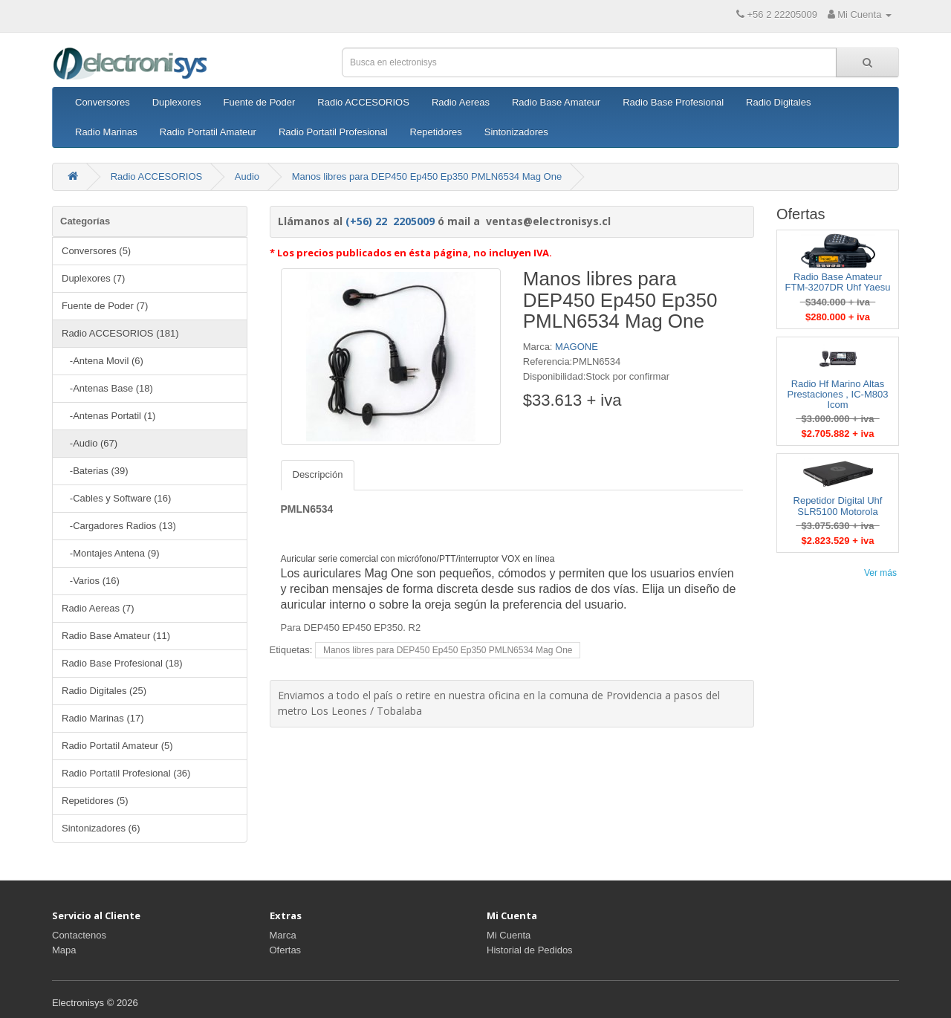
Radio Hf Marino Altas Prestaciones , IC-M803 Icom (838, 394)
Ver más (880, 573)
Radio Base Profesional (673, 102)
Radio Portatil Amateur (208, 131)
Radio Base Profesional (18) (122, 663)
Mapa (64, 950)
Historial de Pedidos (530, 950)
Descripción (318, 474)
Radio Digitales (778, 102)
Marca (283, 935)
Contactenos (79, 935)
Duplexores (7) (93, 278)
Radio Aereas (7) (98, 608)
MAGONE (576, 346)
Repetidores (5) (95, 800)
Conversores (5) (96, 250)
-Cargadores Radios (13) (119, 525)
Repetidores (436, 131)
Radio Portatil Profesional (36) (126, 773)
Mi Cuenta (508, 935)
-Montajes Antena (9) (111, 553)
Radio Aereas (461, 102)
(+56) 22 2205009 (390, 221)
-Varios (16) (91, 580)
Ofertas (286, 950)
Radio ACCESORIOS (363, 102)
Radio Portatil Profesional (333, 131)
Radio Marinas (106, 131)
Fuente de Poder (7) (105, 305)
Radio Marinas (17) (103, 718)
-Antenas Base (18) (107, 388)
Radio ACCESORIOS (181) (120, 333)
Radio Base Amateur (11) (116, 635)
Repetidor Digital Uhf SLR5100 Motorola (838, 505)
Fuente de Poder (259, 102)
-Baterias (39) (95, 470)
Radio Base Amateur (556, 102)
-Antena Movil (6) (102, 360)
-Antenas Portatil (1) (108, 415)
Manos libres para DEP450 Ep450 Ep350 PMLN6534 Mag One (427, 176)
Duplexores (176, 102)
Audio (247, 176)
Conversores (102, 102)
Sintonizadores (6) (101, 828)
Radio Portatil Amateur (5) (117, 745)
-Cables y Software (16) (116, 498)
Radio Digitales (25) (104, 690)
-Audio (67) (89, 443)
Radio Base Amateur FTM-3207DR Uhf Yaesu (838, 282)
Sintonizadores (516, 131)
